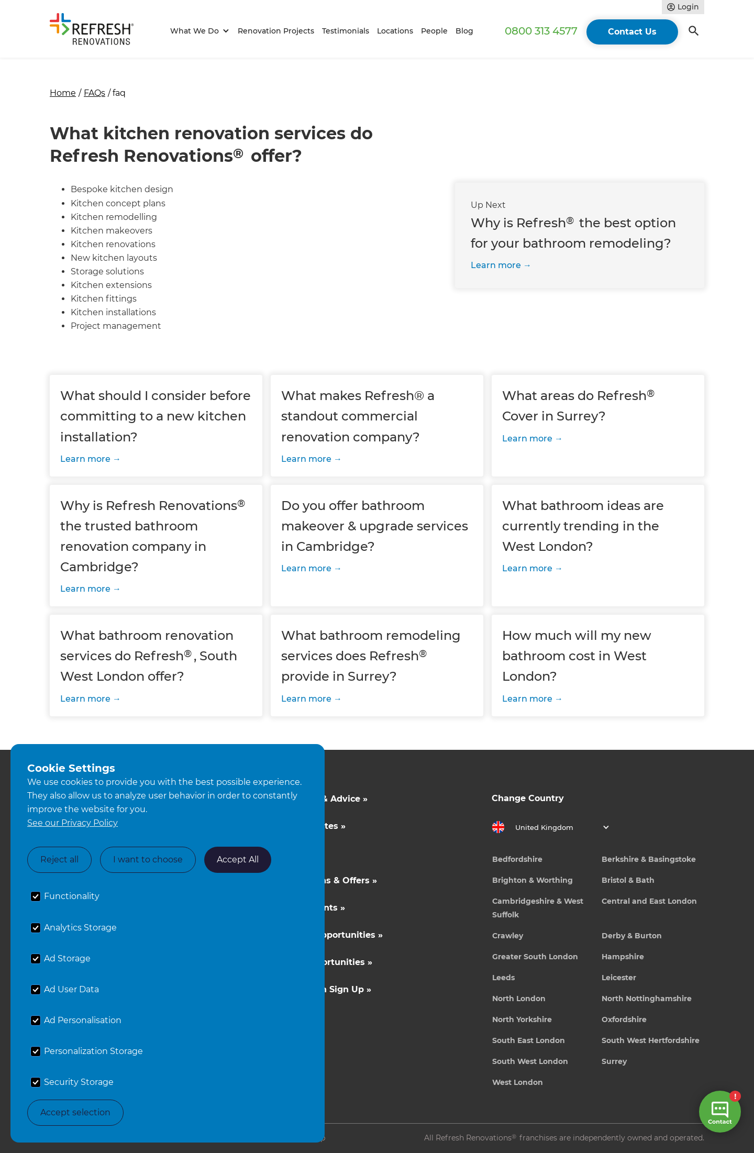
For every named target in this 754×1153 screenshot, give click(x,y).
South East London (528, 1040)
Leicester (619, 977)
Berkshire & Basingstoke (649, 859)
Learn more (496, 265)
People (434, 31)
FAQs (94, 93)
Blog (464, 31)
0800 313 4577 (541, 31)
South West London (530, 1061)
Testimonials (345, 31)
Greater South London (535, 956)
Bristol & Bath (628, 880)
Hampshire (623, 956)
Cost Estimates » (308, 826)
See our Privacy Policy (72, 823)
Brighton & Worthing (532, 880)
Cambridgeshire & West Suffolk (537, 907)
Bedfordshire (517, 859)
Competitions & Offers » (324, 880)
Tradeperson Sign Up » (321, 989)
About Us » (295, 853)
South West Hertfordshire (651, 1040)
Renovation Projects (276, 31)
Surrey (614, 1061)
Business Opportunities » (327, 935)
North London (519, 998)
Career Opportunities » (321, 962)
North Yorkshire (522, 1019)
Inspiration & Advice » (319, 799)
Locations (395, 31)
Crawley (507, 935)
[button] (198, 31)
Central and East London (649, 901)
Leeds (503, 977)
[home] (96, 31)
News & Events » (308, 908)
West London (517, 1082)
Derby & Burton (632, 935)
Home (63, 93)
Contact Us (632, 32)
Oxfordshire (624, 1019)
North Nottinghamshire (647, 998)
